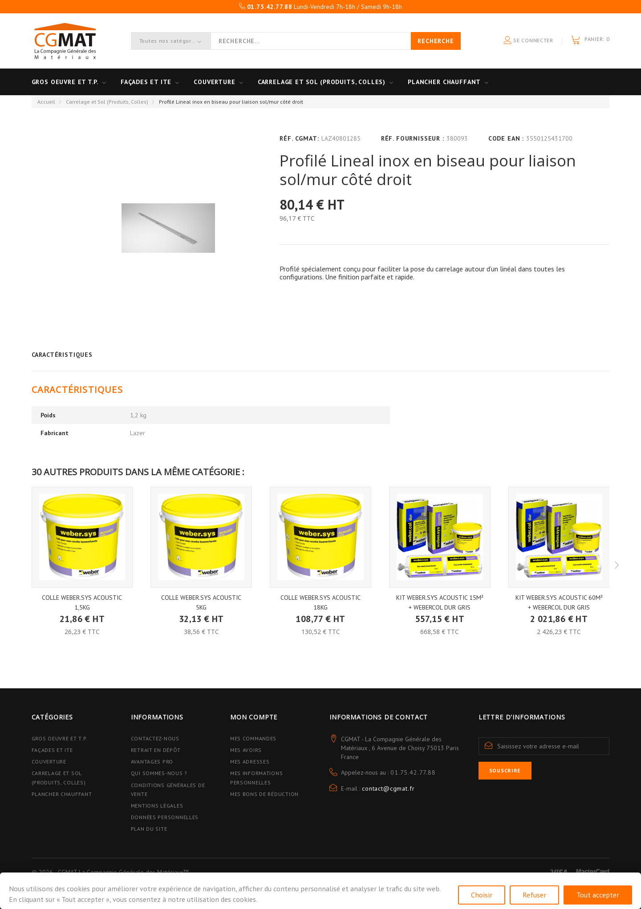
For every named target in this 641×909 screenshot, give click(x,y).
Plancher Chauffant (444, 82)
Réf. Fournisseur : (412, 138)
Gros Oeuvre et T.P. (60, 738)
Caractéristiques (62, 355)
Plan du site (149, 828)
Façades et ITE (146, 82)
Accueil (46, 101)
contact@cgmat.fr (388, 788)
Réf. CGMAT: (299, 138)
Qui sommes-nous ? (159, 773)
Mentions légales (157, 805)
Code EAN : (506, 138)
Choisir (481, 894)
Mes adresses (250, 761)
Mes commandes (253, 738)
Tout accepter (597, 894)
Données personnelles (165, 817)
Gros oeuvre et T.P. (65, 82)
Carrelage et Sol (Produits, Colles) (107, 101)
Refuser (534, 894)
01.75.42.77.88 (413, 772)
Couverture (214, 82)
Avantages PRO (152, 761)
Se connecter (528, 41)
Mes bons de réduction (264, 794)
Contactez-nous (155, 738)
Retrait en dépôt (156, 750)
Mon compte (253, 717)
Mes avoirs (246, 750)
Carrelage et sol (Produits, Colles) (321, 82)
